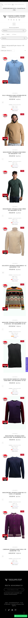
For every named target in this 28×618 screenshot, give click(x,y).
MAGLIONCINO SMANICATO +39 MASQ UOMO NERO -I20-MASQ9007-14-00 (14, 379)
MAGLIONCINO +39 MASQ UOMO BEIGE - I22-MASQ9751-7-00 (15, 152)
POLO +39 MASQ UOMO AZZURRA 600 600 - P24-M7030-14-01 (14, 96)
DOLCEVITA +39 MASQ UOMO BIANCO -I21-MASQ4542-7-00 (14, 266)
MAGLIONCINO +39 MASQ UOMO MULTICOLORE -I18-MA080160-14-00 (15, 436)
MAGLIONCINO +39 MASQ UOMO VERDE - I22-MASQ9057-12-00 (15, 209)
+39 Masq (14, 93)
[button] (24, 613)
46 (2, 102)
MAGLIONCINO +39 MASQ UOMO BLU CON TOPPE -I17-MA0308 (14, 493)
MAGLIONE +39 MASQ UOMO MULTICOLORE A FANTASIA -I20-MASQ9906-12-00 (14, 323)
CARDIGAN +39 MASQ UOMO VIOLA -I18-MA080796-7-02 (15, 550)
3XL (3, 272)
